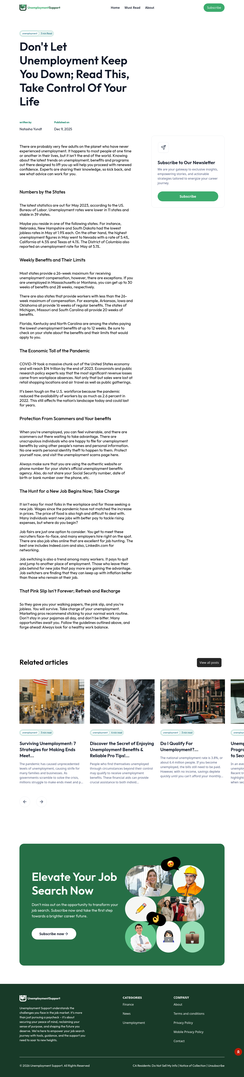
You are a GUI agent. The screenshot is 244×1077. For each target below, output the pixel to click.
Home (115, 8)
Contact (179, 1041)
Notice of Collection (193, 1065)
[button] (24, 801)
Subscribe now (54, 933)
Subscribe (214, 8)
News (127, 1013)
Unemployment (134, 1023)
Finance (128, 1004)
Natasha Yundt (30, 129)
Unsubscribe (216, 1065)
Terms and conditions (189, 1013)
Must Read (132, 8)
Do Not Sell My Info (165, 1065)
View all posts (209, 662)
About (149, 8)
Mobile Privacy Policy (188, 1032)
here (114, 454)
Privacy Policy (183, 1023)
